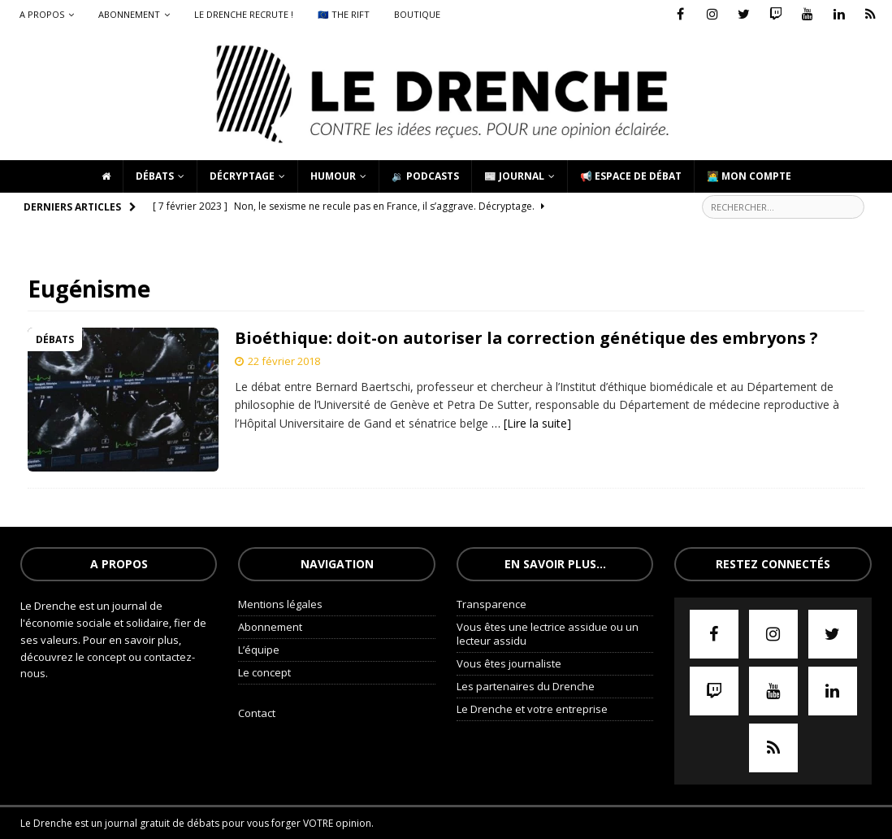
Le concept (264, 672)
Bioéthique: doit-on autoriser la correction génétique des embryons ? (526, 338)
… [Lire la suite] (531, 423)
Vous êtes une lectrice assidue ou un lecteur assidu (548, 633)
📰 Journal (514, 176)
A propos (41, 14)
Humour (333, 176)
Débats (155, 176)
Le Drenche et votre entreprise (532, 709)
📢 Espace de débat (631, 176)
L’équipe (258, 649)
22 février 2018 (284, 361)
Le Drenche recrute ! (243, 14)
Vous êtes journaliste (509, 663)
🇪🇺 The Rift (344, 14)
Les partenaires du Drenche (526, 686)
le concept (102, 657)
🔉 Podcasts (425, 176)
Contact (256, 713)
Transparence (491, 604)
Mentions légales (280, 604)
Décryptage (242, 176)
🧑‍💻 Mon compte (749, 176)
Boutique (417, 14)
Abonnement (129, 14)
